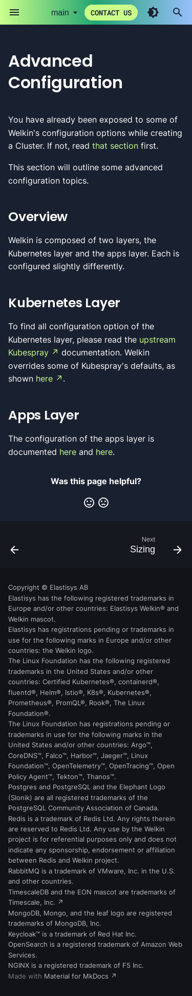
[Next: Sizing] (154, 547)
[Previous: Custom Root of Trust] (15, 547)
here (44, 378)
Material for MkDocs (77, 976)
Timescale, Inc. (31, 902)
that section (115, 146)
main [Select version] (60, 12)
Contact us (111, 12)
